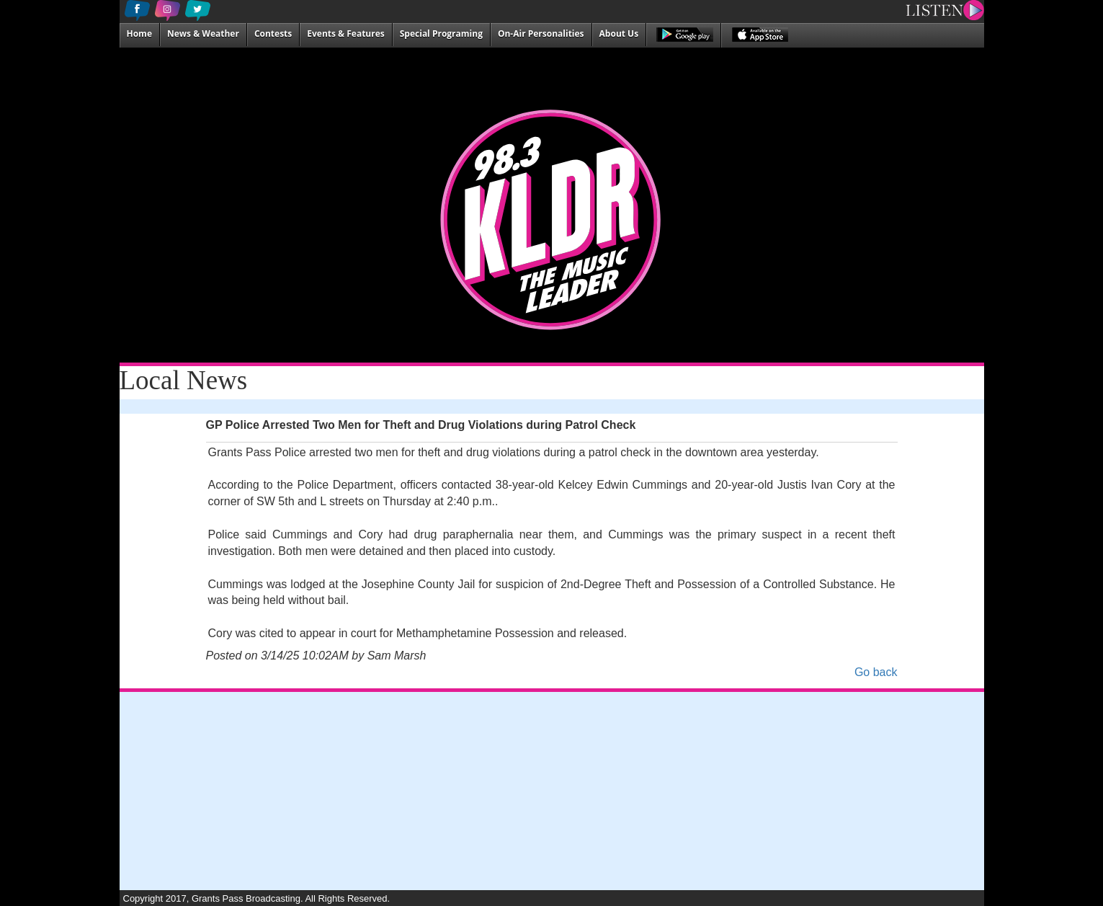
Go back (876, 672)
